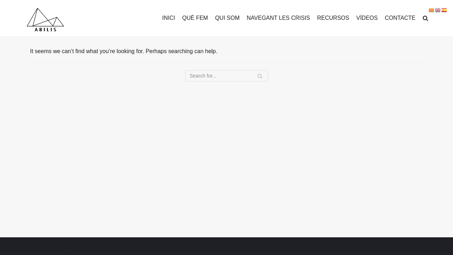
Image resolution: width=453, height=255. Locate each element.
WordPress (88, 246)
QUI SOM (227, 18)
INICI (168, 18)
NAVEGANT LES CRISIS (278, 18)
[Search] (226, 75)
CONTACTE (400, 18)
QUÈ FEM (195, 18)
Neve (31, 246)
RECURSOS (333, 18)
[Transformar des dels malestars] (45, 19)
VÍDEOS (367, 18)
